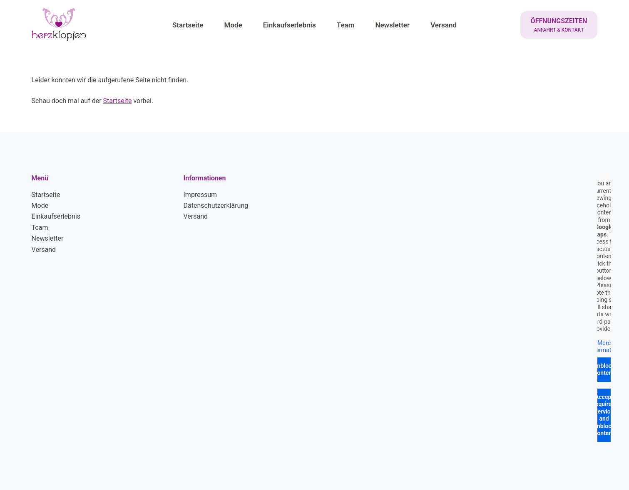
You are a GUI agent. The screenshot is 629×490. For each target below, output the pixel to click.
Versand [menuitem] (443, 25)
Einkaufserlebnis (56, 216)
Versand (44, 250)
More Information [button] (604, 346)
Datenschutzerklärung (216, 205)
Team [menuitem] (346, 25)
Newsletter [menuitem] (392, 25)
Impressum (200, 195)
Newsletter (48, 238)
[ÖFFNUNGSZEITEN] (559, 25)
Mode (40, 205)
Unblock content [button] (604, 369)
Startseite (117, 101)
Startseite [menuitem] (188, 25)
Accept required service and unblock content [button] (604, 414)
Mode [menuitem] (233, 25)
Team (40, 227)
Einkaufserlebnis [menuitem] (289, 25)
